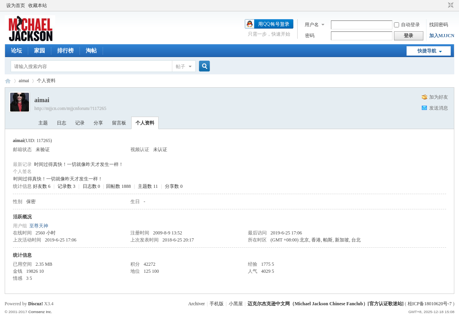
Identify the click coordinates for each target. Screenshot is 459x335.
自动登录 (407, 24)
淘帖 (91, 51)
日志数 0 (91, 186)
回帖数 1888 (118, 186)
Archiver (196, 303)
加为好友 (438, 97)
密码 (309, 35)
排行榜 (65, 51)
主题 (43, 123)
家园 (39, 51)
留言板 (119, 123)
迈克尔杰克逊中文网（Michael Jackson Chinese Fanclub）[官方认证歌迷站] (325, 303)
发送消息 (438, 108)
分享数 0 (174, 186)
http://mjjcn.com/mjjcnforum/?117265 (70, 108)
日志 (61, 123)
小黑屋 (236, 303)
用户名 (312, 24)
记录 (80, 123)
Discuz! (35, 303)
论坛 (16, 51)
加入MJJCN (442, 35)
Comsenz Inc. (40, 312)
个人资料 (145, 123)
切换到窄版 (449, 5)
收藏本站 (37, 5)
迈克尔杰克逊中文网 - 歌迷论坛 (8, 80)
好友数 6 (42, 186)
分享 (98, 123)
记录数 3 (66, 186)
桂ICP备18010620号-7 (430, 303)
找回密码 (438, 24)
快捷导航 (426, 51)
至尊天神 (38, 226)
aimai (24, 80)
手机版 (217, 303)
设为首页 (15, 5)
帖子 (180, 66)
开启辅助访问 (443, 5)
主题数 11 (148, 186)
